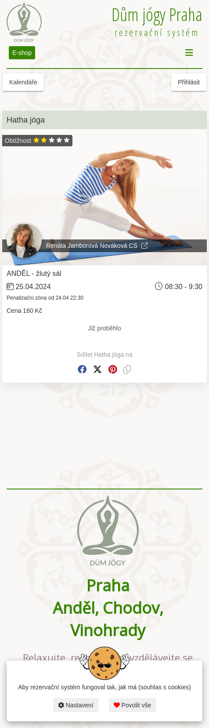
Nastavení (76, 705)
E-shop (22, 52)
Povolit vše (132, 705)
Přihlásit (189, 82)
